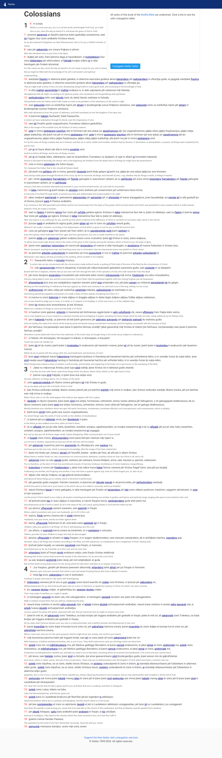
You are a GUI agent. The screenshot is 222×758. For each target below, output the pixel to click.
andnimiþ (51, 560)
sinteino (98, 663)
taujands (81, 171)
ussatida (74, 149)
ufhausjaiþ (47, 508)
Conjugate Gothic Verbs (125, 66)
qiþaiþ (36, 711)
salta (63, 604)
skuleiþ (103, 604)
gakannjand (120, 637)
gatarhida (80, 290)
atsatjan (73, 190)
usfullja (82, 212)
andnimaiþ (169, 645)
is (89, 60)
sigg (195, 489)
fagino (40, 212)
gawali (57, 460)
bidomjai (53, 297)
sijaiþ (70, 515)
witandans (34, 552)
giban (83, 223)
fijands (74, 179)
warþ (46, 201)
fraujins (43, 79)
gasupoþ (71, 604)
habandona (63, 356)
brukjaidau (73, 345)
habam (44, 116)
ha (40, 574)
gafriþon (47, 171)
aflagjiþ (37, 426)
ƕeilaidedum (92, 56)
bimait (63, 452)
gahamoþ (38, 445)
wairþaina (93, 530)
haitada (49, 656)
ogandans (171, 537)
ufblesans (148, 312)
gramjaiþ (48, 530)
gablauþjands (103, 290)
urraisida (149, 267)
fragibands (138, 275)
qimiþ (42, 412)
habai (100, 467)
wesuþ (108, 482)
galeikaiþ (88, 523)
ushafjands (124, 312)
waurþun (61, 130)
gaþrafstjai (97, 626)
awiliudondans (37, 97)
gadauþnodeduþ (42, 382)
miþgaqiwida (112, 275)
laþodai (100, 482)
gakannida (42, 49)
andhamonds (36, 290)
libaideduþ (73, 419)
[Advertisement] (153, 42)
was (51, 230)
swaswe (35, 589)
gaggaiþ (46, 597)
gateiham (46, 245)
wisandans (46, 179)
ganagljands (157, 282)
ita (166, 282)
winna (58, 212)
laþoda (59, 97)
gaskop (104, 445)
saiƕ (53, 711)
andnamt (83, 711)
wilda (40, 238)
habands (40, 319)
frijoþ (40, 515)
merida (172, 197)
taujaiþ (80, 704)
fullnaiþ (68, 60)
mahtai (40, 90)
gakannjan (53, 238)
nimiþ (60, 552)
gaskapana (49, 130)
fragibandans (61, 467)
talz (127, 489)
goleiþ (32, 645)
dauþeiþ (31, 400)
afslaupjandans (60, 437)
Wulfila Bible (147, 14)
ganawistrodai (47, 267)
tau (48, 500)
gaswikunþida (97, 230)
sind (36, 356)
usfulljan (111, 223)
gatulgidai (96, 197)
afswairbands (36, 282)
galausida (39, 105)
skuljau (44, 589)
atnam (80, 105)
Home (8, 4)
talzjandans (58, 245)
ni (140, 426)
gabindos (101, 319)
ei (138, 663)
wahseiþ (137, 319)
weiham (122, 230)
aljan (76, 678)
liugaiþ (33, 437)
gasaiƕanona (110, 130)
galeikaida (49, 164)
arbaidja (46, 253)
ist (25, 38)
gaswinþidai (51, 90)
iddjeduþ (50, 419)
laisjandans (86, 245)
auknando (112, 319)
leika (33, 190)
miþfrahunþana (57, 645)
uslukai (72, 582)
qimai (150, 645)
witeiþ (87, 604)
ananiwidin (70, 445)
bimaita (60, 260)
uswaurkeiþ (95, 253)
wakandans (55, 574)
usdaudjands (58, 253)
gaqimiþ (82, 508)
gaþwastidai (79, 197)
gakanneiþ (53, 615)
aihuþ (113, 567)
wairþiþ (105, 389)
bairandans (122, 79)
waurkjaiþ (70, 545)
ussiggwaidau (44, 704)
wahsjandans (140, 79)
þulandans (34, 467)
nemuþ (120, 645)
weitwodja (34, 678)
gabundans (146, 582)
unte (31, 130)
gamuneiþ (34, 726)
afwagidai (114, 197)
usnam (133, 282)
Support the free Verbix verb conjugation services (111, 737)
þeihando (127, 319)
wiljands (60, 312)
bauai (49, 489)
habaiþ (61, 678)
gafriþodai (126, 179)
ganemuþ (42, 34)
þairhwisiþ (50, 197)
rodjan (105, 582)
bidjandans (36, 60)
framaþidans (60, 179)
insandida (39, 626)
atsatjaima (133, 245)
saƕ (115, 312)
